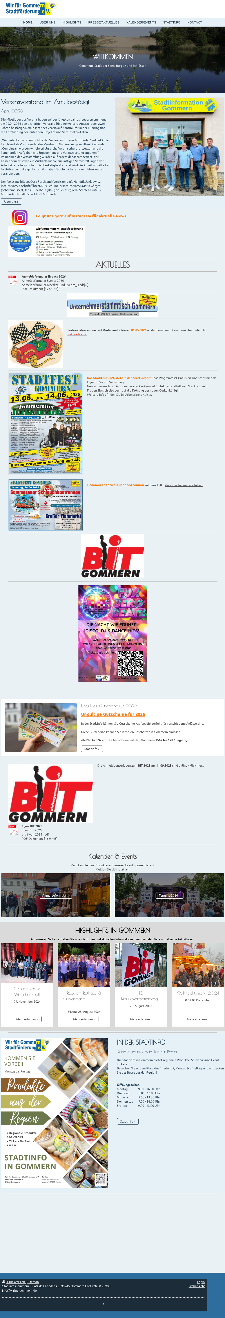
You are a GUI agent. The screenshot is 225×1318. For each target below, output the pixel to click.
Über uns (10, 201)
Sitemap (33, 1282)
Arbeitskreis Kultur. (138, 394)
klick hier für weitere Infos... (184, 485)
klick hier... (197, 765)
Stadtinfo (90, 749)
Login (201, 1282)
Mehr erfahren (26, 1019)
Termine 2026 (168, 895)
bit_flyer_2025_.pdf (35, 834)
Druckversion (14, 1282)
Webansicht (197, 1286)
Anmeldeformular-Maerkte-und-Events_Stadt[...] (55, 285)
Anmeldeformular (54, 895)
